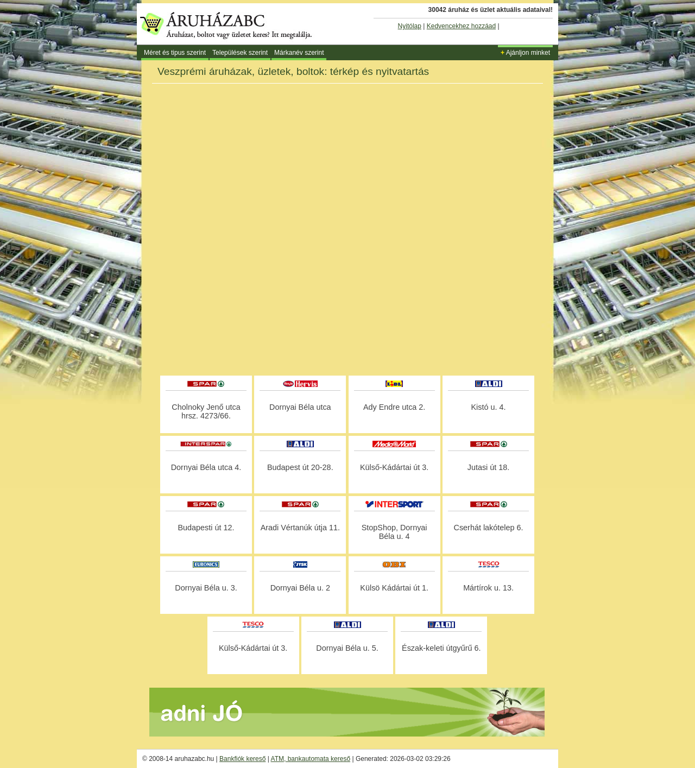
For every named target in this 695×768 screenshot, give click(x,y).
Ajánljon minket (525, 52)
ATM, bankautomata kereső (311, 759)
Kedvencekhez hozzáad (461, 26)
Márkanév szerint (299, 52)
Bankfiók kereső (242, 759)
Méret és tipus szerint (175, 52)
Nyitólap (409, 26)
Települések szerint (240, 52)
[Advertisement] (347, 344)
